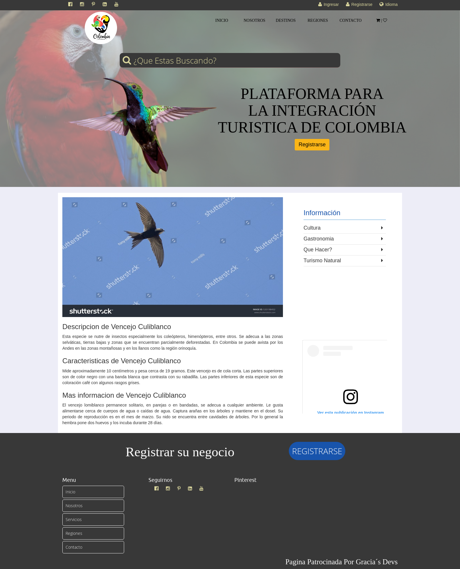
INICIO (221, 20)
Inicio (70, 492)
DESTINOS (286, 20)
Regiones (74, 533)
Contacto (74, 547)
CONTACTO (351, 20)
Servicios (74, 519)
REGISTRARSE (317, 451)
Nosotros (74, 505)
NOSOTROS (254, 20)
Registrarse (312, 144)
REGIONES (318, 20)
